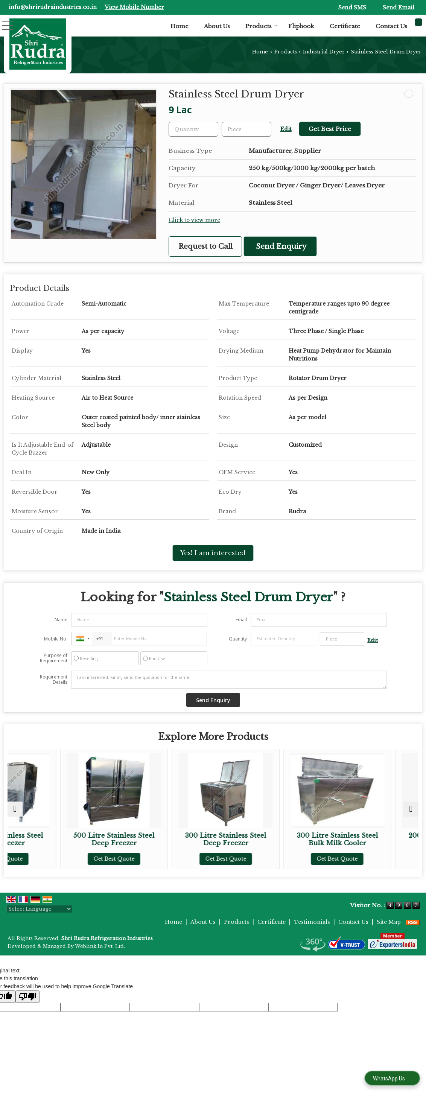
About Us (217, 26)
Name (61, 619)
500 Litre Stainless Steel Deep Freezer (161, 839)
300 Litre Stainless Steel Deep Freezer (265, 839)
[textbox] (246, 129)
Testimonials (312, 922)
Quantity (238, 639)
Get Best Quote (57, 858)
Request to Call (205, 246)
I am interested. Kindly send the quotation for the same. (229, 680)
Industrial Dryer (324, 52)
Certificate (345, 26)
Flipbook (301, 26)
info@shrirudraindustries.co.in (53, 7)
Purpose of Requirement (53, 658)
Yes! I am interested (213, 553)
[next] (410, 809)
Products (261, 26)
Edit (286, 129)
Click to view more (194, 220)
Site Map (389, 922)
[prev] (15, 809)
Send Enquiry (281, 246)
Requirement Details (53, 679)
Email (241, 619)
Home (179, 26)
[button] (134, 7)
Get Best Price (330, 128)
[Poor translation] (27, 996)
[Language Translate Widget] (39, 909)
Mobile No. (55, 639)
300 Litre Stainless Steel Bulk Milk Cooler (368, 839)
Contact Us (391, 26)
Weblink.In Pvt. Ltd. (100, 946)
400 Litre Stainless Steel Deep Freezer (57, 839)
